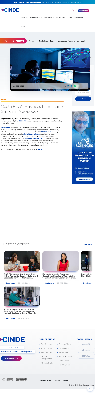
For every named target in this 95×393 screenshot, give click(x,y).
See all (87, 244)
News (31, 41)
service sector (47, 132)
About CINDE (47, 363)
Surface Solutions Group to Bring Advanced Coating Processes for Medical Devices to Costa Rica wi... (20, 311)
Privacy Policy (45, 380)
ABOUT (69, 17)
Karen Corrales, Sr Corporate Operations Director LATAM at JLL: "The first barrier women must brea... (59, 276)
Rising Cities (64, 365)
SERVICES (24, 17)
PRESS (23, 26)
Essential (12, 40)
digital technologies (31, 134)
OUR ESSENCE (49, 17)
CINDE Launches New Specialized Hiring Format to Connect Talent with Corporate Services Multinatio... (21, 276)
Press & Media (65, 344)
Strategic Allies (65, 356)
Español (65, 380)
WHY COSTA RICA (36, 17)
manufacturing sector (33, 138)
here (40, 149)
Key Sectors (46, 352)
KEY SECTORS (60, 17)
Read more (10, 283)
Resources (64, 348)
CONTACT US (83, 11)
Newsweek (5, 127)
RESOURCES (79, 17)
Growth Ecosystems (46, 358)
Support (57, 380)
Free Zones (64, 361)
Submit (83, 99)
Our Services (46, 344)
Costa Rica (23, 121)
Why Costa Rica (48, 348)
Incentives (63, 352)
